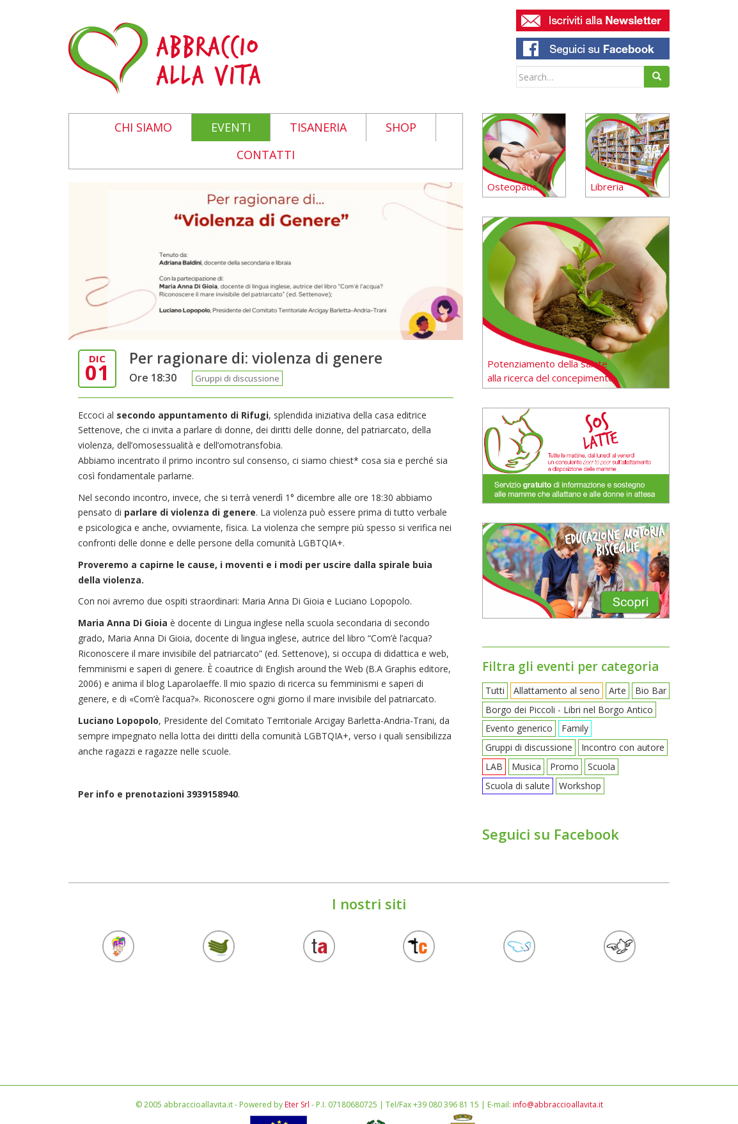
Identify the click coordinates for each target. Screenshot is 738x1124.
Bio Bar (650, 690)
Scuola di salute (517, 786)
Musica (526, 766)
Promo (564, 766)
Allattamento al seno (557, 690)
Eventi (231, 127)
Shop (401, 127)
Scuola (601, 766)
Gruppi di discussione (237, 378)
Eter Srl (297, 1104)
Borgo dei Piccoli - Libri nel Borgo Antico (569, 710)
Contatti (266, 154)
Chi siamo (143, 127)
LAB (494, 766)
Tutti (495, 690)
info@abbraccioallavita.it (558, 1104)
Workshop (580, 786)
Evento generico (519, 728)
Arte (617, 690)
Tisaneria (318, 127)
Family (574, 728)
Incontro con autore (622, 747)
